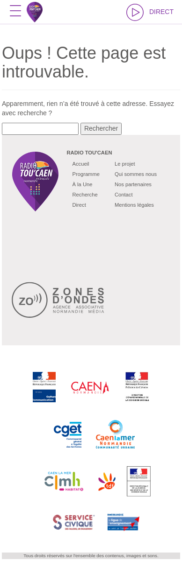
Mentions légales (134, 205)
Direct (79, 205)
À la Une (83, 184)
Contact (124, 194)
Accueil (81, 164)
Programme (86, 174)
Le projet (125, 164)
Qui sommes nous (136, 174)
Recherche (85, 194)
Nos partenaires (133, 184)
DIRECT (150, 12)
